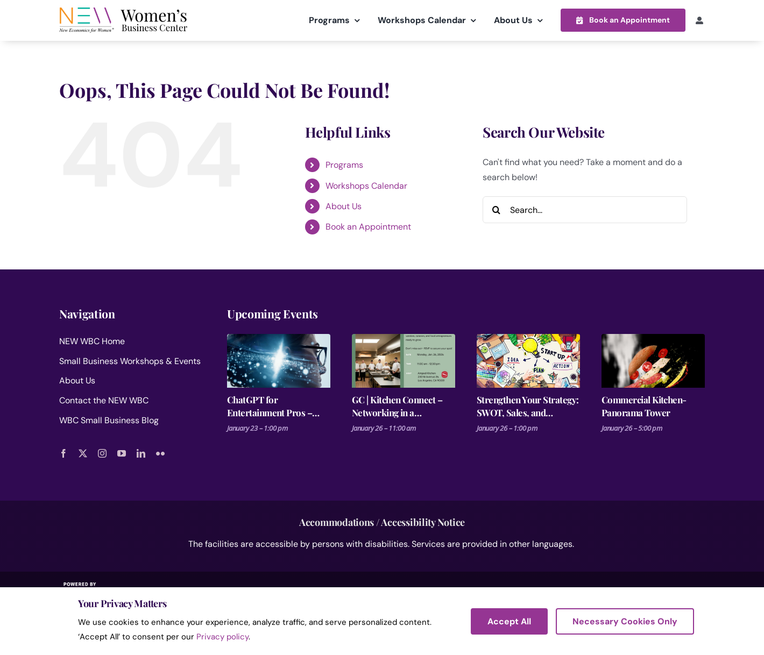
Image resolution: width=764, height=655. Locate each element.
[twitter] (83, 452)
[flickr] (160, 452)
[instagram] (102, 452)
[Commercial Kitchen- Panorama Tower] (653, 360)
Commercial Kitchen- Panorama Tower (644, 405)
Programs (344, 164)
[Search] (496, 209)
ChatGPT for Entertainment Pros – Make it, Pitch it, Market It (278, 405)
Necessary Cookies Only (624, 621)
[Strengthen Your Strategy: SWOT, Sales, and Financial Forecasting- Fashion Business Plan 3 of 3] (528, 360)
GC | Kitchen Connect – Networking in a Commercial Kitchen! (397, 405)
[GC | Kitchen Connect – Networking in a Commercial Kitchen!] (403, 360)
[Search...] (585, 209)
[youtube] (121, 452)
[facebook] (63, 452)
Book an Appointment (368, 226)
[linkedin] (141, 452)
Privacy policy (222, 636)
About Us (344, 205)
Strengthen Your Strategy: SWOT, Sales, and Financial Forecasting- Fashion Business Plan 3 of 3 (528, 405)
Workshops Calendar (366, 185)
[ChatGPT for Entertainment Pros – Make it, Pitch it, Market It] (278, 360)
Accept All (509, 621)
